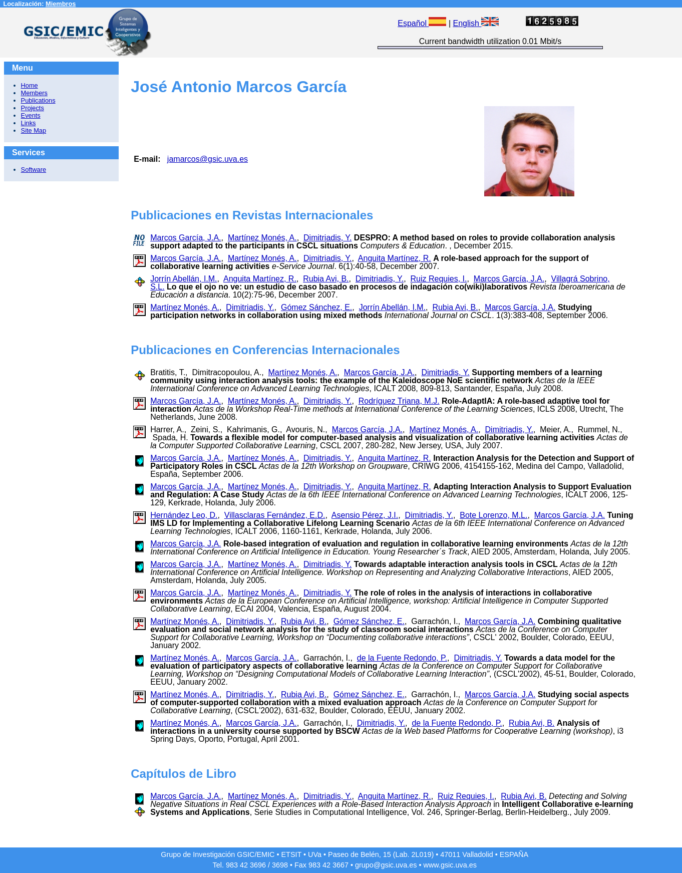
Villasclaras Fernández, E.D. (274, 515)
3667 (340, 865)
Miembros (61, 4)
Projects (32, 108)
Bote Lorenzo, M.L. (493, 515)
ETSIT (291, 854)
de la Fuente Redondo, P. (402, 658)
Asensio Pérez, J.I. (364, 515)
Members (34, 93)
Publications (38, 100)
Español (422, 23)
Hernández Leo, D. (183, 515)
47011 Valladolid (466, 854)
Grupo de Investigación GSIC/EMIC (217, 854)
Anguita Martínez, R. (394, 258)
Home (29, 85)
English (476, 23)
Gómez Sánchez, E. (316, 307)
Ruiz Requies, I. (439, 278)
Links (28, 123)
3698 (280, 865)
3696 (258, 865)
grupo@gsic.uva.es (386, 865)
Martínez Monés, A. (262, 237)
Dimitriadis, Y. (327, 237)
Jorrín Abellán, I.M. (183, 278)
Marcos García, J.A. (185, 237)
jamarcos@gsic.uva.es (207, 159)
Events (31, 115)
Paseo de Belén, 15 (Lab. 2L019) (381, 854)
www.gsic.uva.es (450, 865)
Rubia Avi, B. (326, 278)
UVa (314, 854)
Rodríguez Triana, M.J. (399, 401)
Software (34, 169)
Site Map (34, 130)
